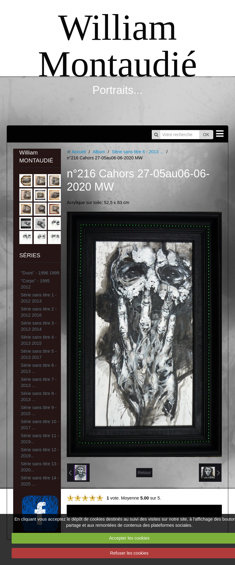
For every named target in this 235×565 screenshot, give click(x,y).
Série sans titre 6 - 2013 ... (39, 368)
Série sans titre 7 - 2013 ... (39, 382)
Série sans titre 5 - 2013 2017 (39, 354)
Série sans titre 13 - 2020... (40, 466)
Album (99, 151)
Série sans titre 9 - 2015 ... (39, 410)
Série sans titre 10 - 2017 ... (40, 424)
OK (206, 134)
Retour (144, 472)
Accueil (79, 151)
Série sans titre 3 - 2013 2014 (39, 326)
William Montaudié (117, 45)
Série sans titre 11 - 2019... (40, 438)
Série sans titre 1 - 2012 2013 (39, 297)
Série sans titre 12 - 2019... (40, 452)
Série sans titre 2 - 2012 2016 (39, 312)
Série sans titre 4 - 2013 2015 (39, 340)
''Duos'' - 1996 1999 (40, 272)
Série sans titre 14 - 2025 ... (40, 480)
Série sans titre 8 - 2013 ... (39, 396)
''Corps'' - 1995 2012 (35, 283)
